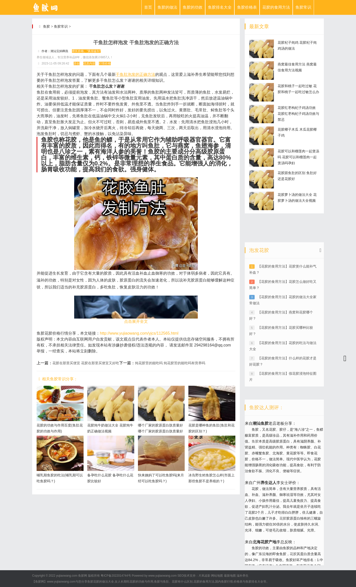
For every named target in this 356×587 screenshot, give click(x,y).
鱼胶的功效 (192, 7)
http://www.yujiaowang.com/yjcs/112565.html (139, 333)
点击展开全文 (136, 321)
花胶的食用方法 (276, 7)
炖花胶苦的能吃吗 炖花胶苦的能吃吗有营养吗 (170, 363)
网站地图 (217, 575)
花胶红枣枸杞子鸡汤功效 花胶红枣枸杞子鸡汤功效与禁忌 (298, 113)
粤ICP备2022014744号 (116, 575)
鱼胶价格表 (247, 7)
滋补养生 (242, 575)
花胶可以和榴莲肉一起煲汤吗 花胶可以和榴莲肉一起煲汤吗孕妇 (298, 157)
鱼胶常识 (303, 7)
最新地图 (230, 575)
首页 (148, 7)
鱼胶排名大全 (220, 7)
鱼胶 (46, 26)
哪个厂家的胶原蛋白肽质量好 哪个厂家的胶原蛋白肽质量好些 (160, 431)
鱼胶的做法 (167, 7)
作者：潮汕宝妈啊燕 (55, 51)
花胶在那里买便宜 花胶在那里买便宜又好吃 (85, 363)
